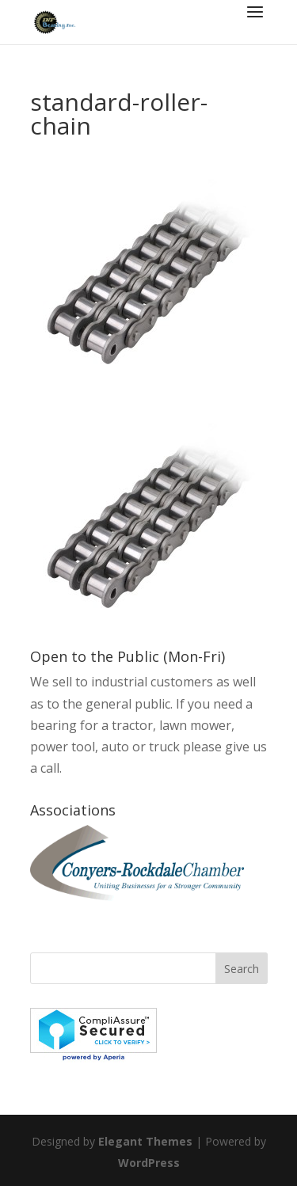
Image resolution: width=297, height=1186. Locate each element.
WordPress (149, 1162)
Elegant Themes (145, 1141)
